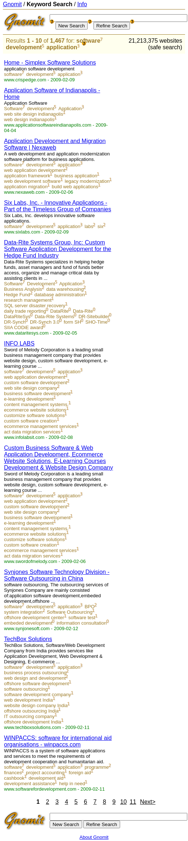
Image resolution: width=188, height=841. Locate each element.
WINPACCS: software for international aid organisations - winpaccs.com (58, 741)
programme (97, 767)
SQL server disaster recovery (34, 305)
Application (70, 108)
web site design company (30, 388)
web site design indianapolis (33, 114)
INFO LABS (19, 343)
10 (123, 802)
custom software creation (30, 421)
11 (133, 802)
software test (81, 617)
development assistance (29, 783)
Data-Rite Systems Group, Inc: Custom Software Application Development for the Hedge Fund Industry (57, 249)
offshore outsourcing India (31, 711)
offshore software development (36, 683)
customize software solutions (34, 415)
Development (41, 283)
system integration (23, 612)
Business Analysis (23, 289)
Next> (148, 802)
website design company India (36, 705)
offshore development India (32, 722)
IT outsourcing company (29, 716)
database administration (59, 294)
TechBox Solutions (28, 639)
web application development (34, 170)
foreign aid (80, 772)
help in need (72, 783)
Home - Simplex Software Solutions (50, 62)
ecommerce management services (40, 426)
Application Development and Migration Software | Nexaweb (54, 144)
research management (27, 300)
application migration (25, 186)
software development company (37, 694)
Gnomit (12, 4)
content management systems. (36, 404)
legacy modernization (87, 181)
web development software (32, 181)
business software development (37, 393)
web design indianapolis (29, 119)
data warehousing (65, 289)
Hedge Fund (17, 294)
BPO (90, 606)
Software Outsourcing (69, 612)
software (88, 41)
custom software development (35, 382)
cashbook (14, 778)
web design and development (35, 678)
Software (13, 108)
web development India (28, 700)
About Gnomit (94, 837)
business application (75, 175)
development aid (45, 778)
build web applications (75, 186)
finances (13, 772)
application (61, 47)
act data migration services (32, 432)
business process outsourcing (35, 672)
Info (82, 4)
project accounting (45, 772)
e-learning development (29, 399)
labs (89, 226)
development (24, 47)
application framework (27, 175)
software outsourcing (26, 689)
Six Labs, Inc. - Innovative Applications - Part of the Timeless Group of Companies (57, 206)
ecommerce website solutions (35, 410)
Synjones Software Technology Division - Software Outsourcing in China (57, 575)
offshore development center (34, 617)
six (100, 226)
